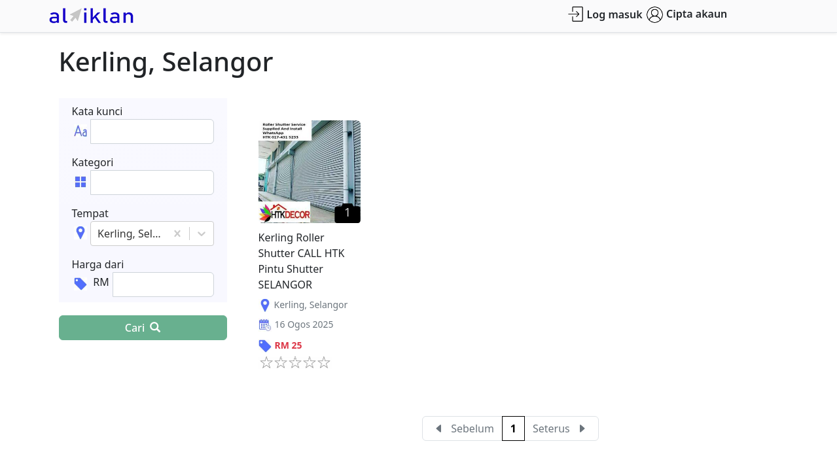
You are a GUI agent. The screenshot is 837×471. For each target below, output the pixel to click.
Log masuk (605, 14)
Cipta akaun (687, 15)
